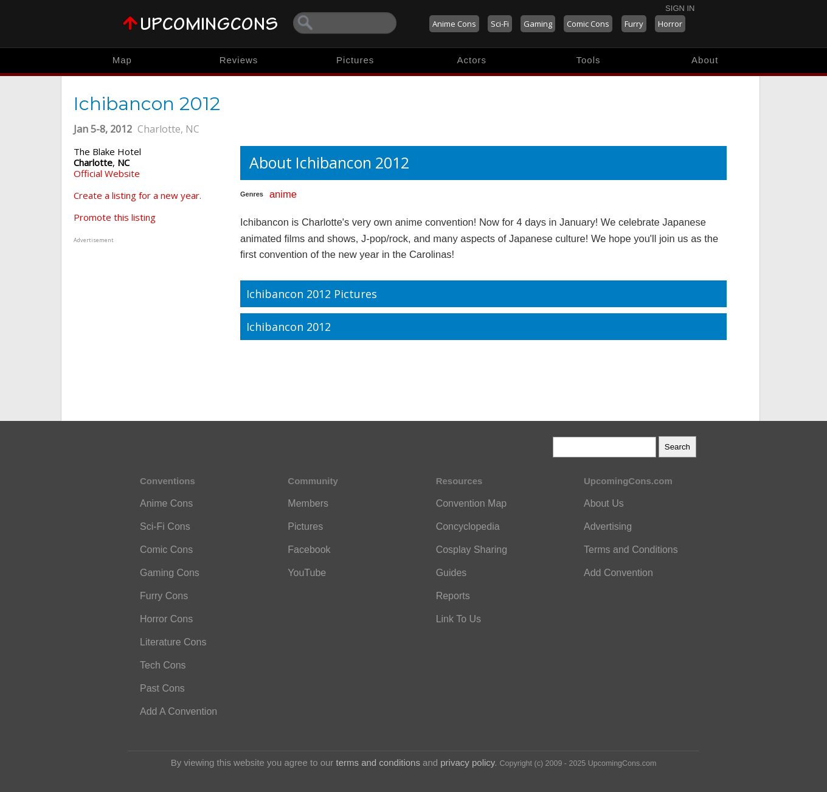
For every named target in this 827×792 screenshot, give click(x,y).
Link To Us (458, 619)
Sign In (679, 8)
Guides (451, 573)
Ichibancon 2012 (288, 326)
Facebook (309, 549)
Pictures (355, 60)
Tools (588, 60)
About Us (604, 503)
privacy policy (467, 762)
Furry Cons (164, 596)
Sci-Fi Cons (165, 526)
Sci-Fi (500, 23)
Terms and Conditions (631, 549)
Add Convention (618, 573)
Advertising (608, 526)
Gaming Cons (169, 573)
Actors (472, 60)
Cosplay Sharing (471, 549)
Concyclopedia (468, 526)
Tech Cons (163, 665)
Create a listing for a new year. (137, 195)
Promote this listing (115, 217)
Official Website (107, 173)
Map (122, 60)
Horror (670, 23)
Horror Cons (166, 619)
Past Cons (162, 688)
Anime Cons (454, 23)
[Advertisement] (150, 322)
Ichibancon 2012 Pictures (311, 294)
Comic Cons (588, 23)
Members (308, 503)
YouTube (307, 573)
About (704, 60)
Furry (634, 23)
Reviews (239, 60)
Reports (453, 596)
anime (283, 194)
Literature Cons (173, 642)
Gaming (538, 23)
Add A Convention (178, 711)
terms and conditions (378, 762)
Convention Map (471, 503)
